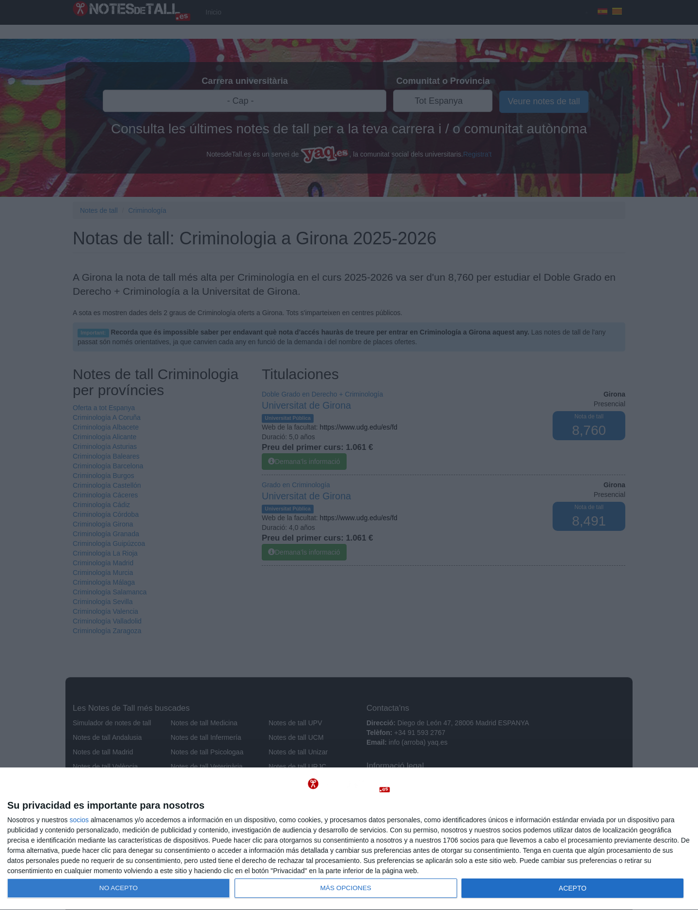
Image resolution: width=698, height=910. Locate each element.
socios (79, 819)
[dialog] (349, 839)
